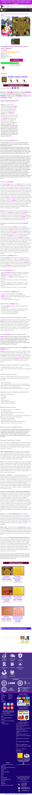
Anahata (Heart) (9, 451)
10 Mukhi (9, 475)
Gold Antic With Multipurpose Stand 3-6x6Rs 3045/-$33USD (24, 81)
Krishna (11, 92)
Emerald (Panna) (14, 513)
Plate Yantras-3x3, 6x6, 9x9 (11, 13)
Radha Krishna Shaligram (22, 491)
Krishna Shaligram (10, 491)
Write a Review (18, 52)
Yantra (2, 13)
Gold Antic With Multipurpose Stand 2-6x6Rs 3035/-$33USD (18, 81)
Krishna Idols (22, 527)
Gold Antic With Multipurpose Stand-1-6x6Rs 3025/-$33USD (11, 81)
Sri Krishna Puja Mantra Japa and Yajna (18, 537)
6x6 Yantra (3, 68)
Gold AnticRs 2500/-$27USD (4, 80)
